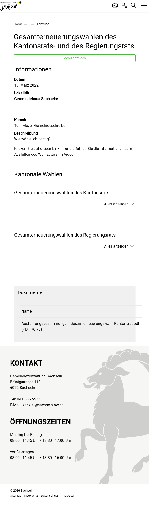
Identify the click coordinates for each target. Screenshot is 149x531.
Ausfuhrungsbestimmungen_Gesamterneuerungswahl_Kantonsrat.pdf (80, 353)
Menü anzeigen (74, 87)
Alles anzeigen (116, 233)
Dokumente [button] (30, 322)
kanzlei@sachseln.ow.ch (43, 434)
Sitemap (15, 525)
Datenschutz (49, 525)
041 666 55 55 (29, 428)
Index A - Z (31, 525)
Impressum (68, 525)
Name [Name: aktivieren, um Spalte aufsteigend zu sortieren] (27, 340)
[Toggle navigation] (144, 6)
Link (58, 178)
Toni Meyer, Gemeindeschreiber (40, 155)
